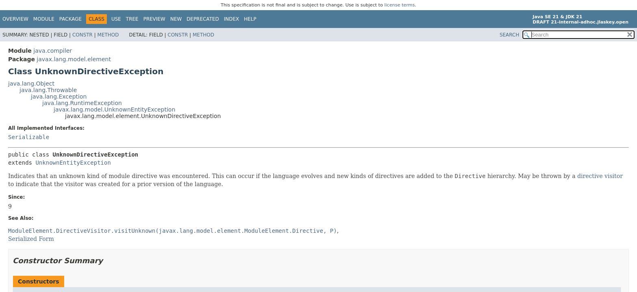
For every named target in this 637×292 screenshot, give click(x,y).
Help (250, 19)
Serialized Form (31, 239)
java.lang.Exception (59, 96)
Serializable (28, 137)
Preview (154, 19)
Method (108, 35)
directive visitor (600, 176)
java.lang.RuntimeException (82, 103)
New (176, 19)
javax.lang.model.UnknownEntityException (115, 109)
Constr (82, 35)
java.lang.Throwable (48, 90)
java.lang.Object (31, 83)
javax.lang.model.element (74, 59)
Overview (15, 19)
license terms (399, 5)
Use (116, 19)
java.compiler (52, 50)
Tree (132, 19)
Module (43, 19)
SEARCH (510, 35)
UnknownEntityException (72, 162)
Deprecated (202, 19)
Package (70, 19)
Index (231, 19)
